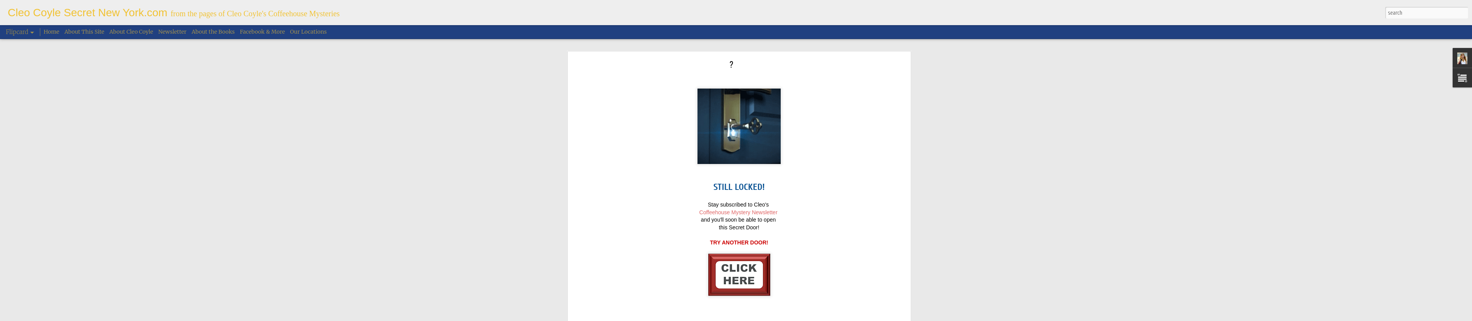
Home (51, 31)
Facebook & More (262, 31)
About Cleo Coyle (131, 31)
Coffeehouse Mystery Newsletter (738, 192)
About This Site (85, 31)
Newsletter (172, 31)
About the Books (213, 31)
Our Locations (308, 31)
